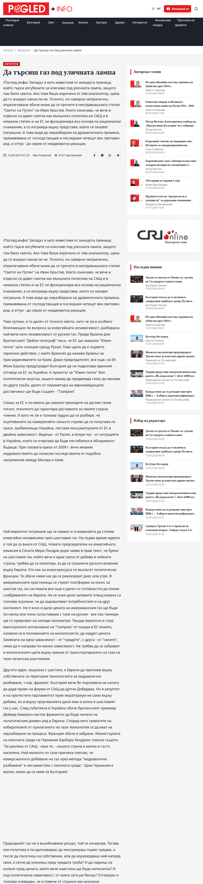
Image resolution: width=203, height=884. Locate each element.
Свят (52, 22)
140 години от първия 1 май (163, 180)
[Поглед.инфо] (39, 8)
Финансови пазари (162, 22)
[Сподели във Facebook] (94, 155)
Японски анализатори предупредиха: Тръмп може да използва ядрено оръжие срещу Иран (170, 356)
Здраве (121, 22)
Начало (8, 50)
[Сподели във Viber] (102, 155)
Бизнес (85, 22)
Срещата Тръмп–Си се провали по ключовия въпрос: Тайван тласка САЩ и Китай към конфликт (170, 530)
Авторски (23, 50)
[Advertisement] (101, 37)
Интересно (141, 22)
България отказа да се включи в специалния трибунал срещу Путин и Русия (169, 301)
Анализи (68, 22)
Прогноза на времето (184, 22)
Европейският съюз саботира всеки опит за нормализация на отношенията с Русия (171, 165)
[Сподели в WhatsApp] (110, 155)
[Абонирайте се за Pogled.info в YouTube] (177, 8)
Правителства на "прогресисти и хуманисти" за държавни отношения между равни (168, 200)
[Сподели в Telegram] (118, 155)
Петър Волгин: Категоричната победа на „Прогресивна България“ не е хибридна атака (171, 125)
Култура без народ (157, 336)
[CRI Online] (163, 236)
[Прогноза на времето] (156, 9)
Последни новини (11, 22)
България (35, 22)
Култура (103, 22)
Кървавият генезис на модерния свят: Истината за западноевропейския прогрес (169, 145)
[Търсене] (196, 8)
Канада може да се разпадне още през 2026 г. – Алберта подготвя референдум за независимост (170, 395)
